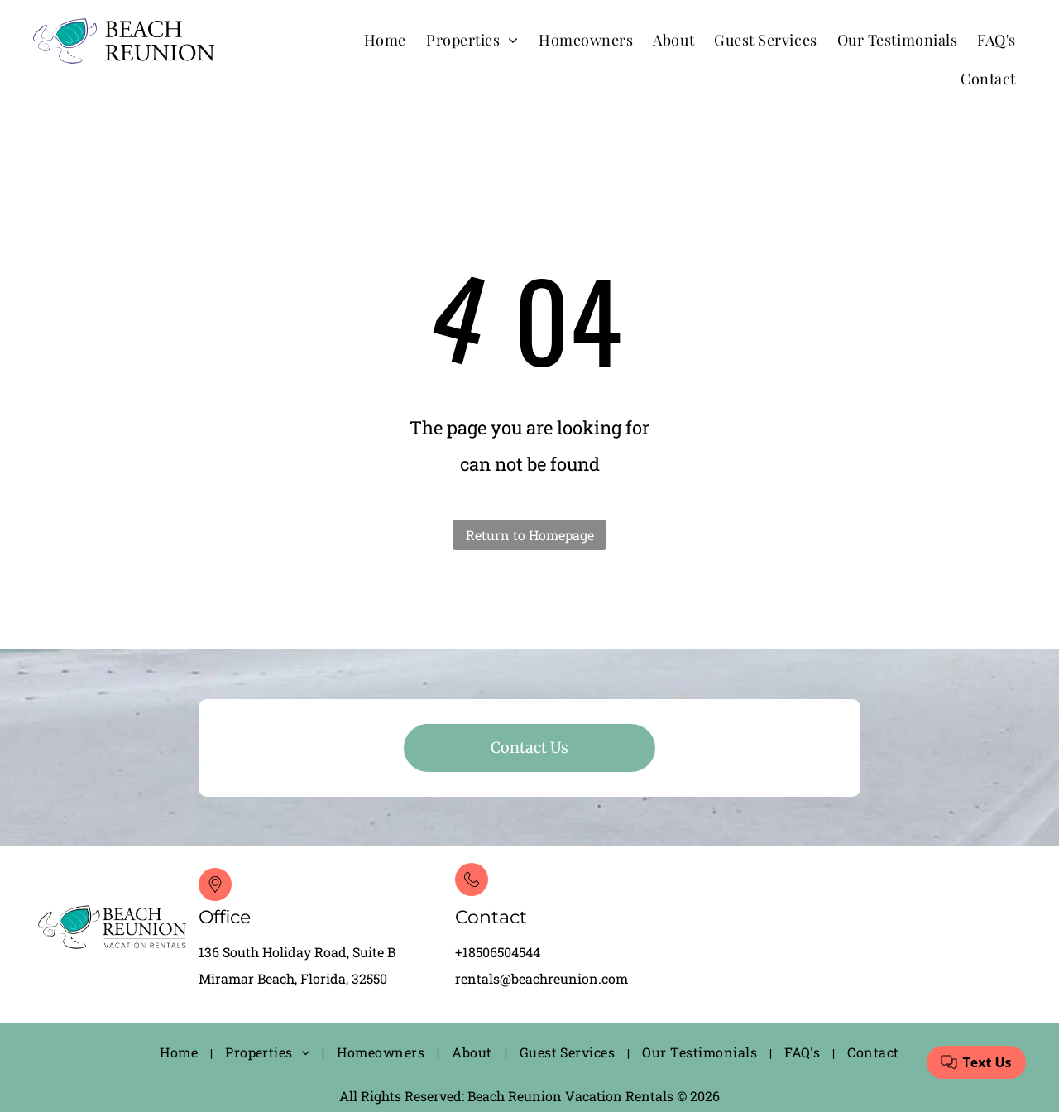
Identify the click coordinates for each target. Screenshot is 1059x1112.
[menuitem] (385, 39)
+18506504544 (497, 952)
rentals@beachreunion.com (541, 978)
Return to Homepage (530, 535)
